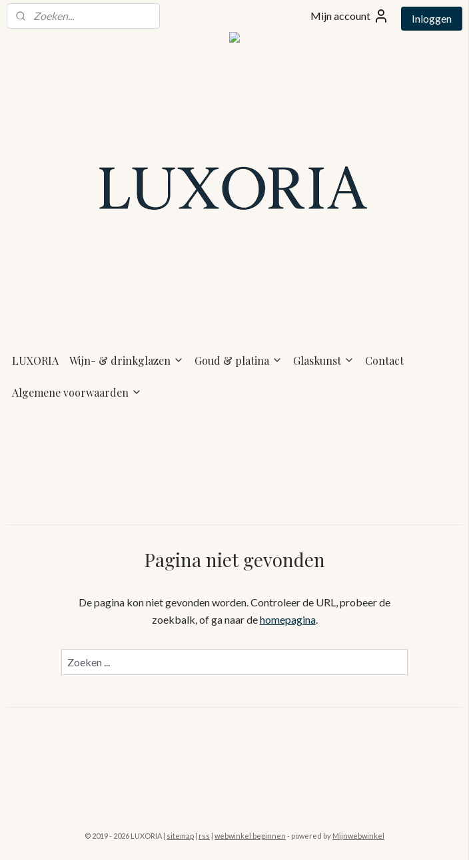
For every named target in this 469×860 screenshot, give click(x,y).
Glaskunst (323, 360)
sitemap (180, 835)
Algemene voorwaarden (77, 392)
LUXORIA (35, 360)
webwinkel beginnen (250, 835)
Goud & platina (238, 360)
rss (204, 835)
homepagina (288, 619)
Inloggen (432, 18)
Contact (384, 360)
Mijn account (349, 16)
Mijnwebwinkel (358, 835)
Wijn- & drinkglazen (126, 360)
